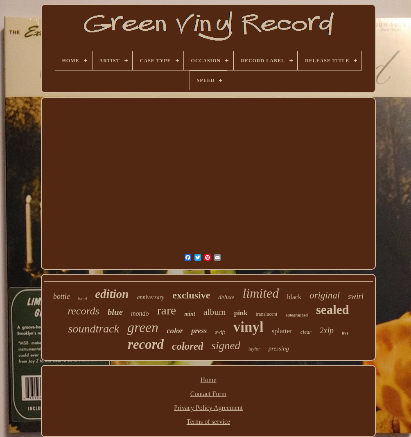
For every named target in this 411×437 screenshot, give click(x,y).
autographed (296, 315)
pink (241, 313)
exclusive (191, 295)
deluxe (226, 297)
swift (220, 332)
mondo (140, 313)
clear (306, 332)
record (146, 344)
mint (189, 314)
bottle (61, 296)
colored (187, 346)
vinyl (248, 327)
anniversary (150, 297)
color (175, 330)
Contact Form (208, 393)
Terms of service (208, 421)
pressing (279, 348)
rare (166, 310)
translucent (267, 314)
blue (115, 312)
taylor (254, 349)
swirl (356, 296)
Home (208, 379)
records (83, 311)
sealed (332, 310)
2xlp (327, 330)
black (294, 297)
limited (260, 293)
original (324, 295)
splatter (282, 331)
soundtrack (93, 328)
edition (112, 293)
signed (225, 345)
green (142, 327)
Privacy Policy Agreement (208, 407)
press (199, 331)
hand (82, 298)
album (214, 312)
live (345, 332)
